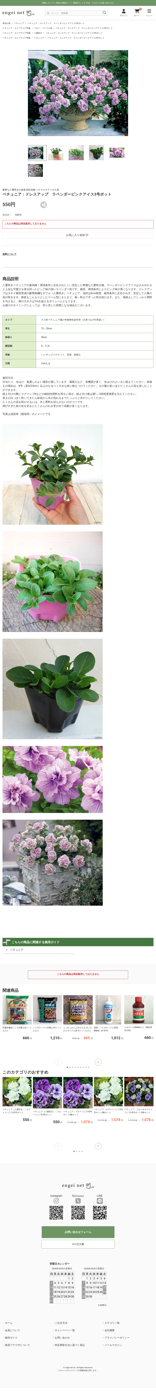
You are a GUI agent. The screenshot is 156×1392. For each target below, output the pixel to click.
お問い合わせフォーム (78, 1232)
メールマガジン (113, 1345)
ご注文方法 (61, 1322)
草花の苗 (7, 23)
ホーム (9, 1322)
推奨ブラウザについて (17, 1345)
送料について (10, 254)
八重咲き (38, 33)
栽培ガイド (11, 1337)
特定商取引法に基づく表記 (70, 1345)
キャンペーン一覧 (65, 1330)
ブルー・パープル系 (43, 28)
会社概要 (110, 1330)
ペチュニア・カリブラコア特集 (17, 28)
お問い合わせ (62, 1337)
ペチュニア (19, 23)
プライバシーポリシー (117, 1337)
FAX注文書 (78, 1244)
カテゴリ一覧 (112, 1322)
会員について (12, 1330)
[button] (98, 1062)
